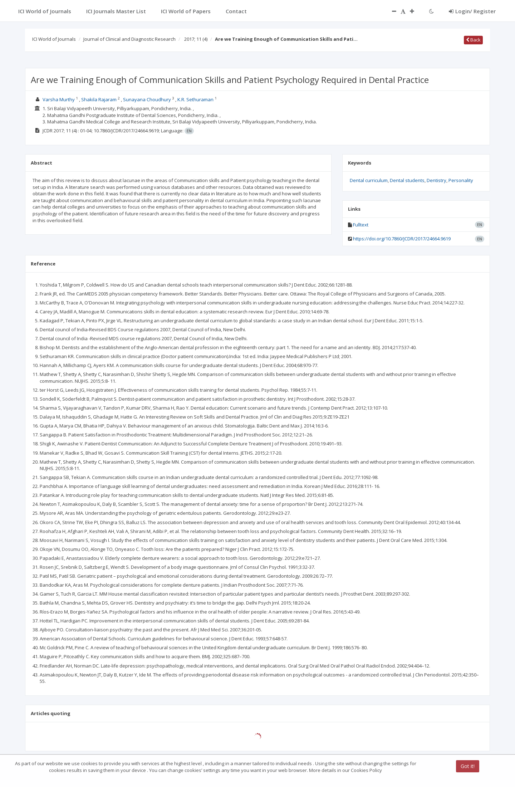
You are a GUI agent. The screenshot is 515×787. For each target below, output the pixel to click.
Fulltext (360, 224)
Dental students (407, 180)
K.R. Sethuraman (195, 99)
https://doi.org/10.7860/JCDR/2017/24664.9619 (402, 238)
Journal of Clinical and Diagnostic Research (129, 39)
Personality (460, 180)
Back (473, 39)
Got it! (468, 766)
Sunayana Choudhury (147, 99)
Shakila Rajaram (99, 99)
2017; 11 (195, 39)
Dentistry (436, 180)
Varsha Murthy (59, 99)
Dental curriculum (369, 180)
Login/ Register (472, 11)
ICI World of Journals (54, 39)
